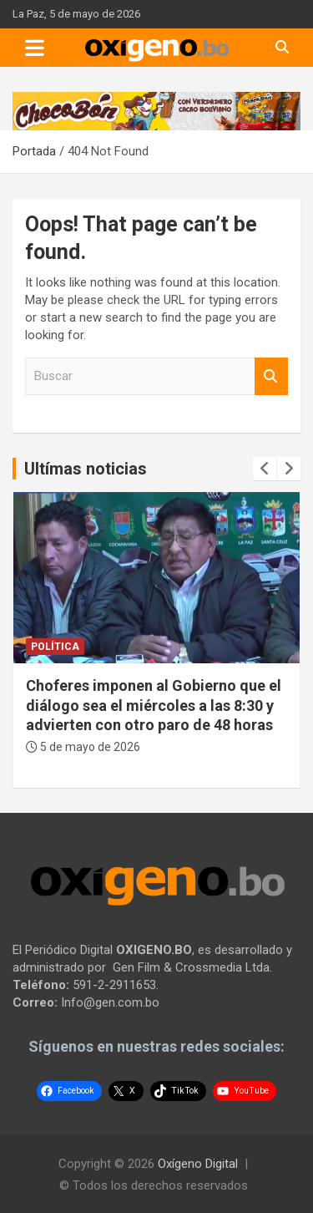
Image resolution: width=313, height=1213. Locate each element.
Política (55, 646)
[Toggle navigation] (35, 47)
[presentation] (264, 468)
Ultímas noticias (85, 469)
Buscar (271, 376)
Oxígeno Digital (198, 1163)
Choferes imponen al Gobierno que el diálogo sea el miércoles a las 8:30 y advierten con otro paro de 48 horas (153, 705)
